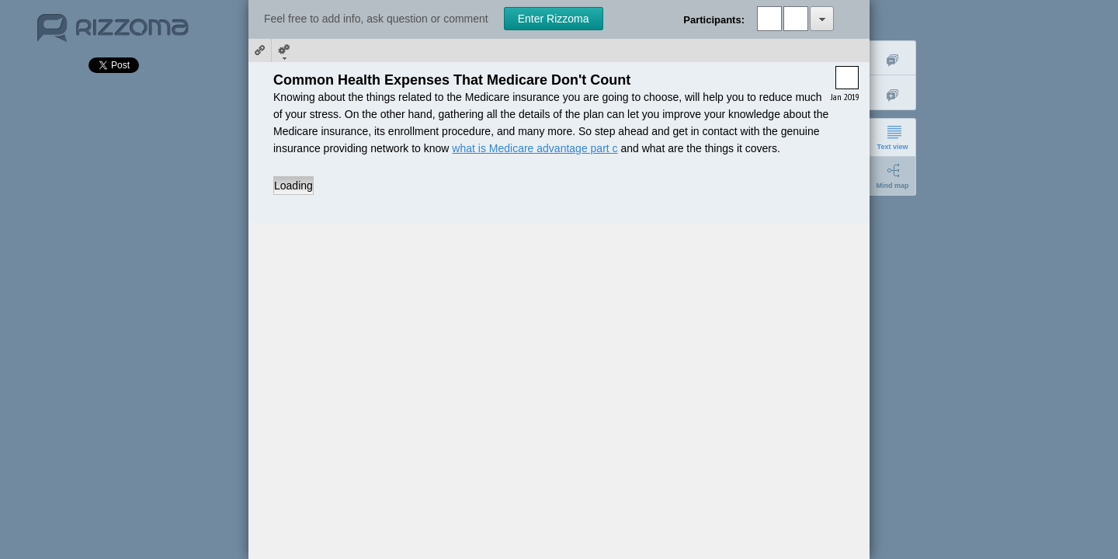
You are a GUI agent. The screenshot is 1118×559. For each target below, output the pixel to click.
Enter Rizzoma (553, 18)
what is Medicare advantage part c (534, 148)
